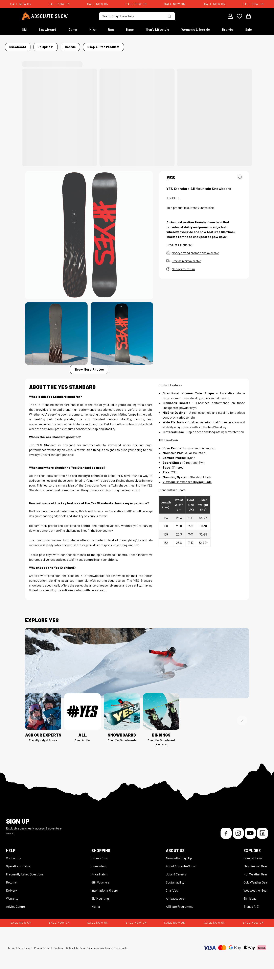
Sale (248, 29)
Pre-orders (98, 864)
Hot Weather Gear (255, 872)
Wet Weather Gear (256, 888)
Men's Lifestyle (157, 29)
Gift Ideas (250, 896)
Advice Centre (15, 904)
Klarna (95, 904)
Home (29, 45)
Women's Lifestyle (195, 29)
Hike (92, 29)
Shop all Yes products (172, 45)
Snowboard (47, 29)
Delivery (11, 888)
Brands (227, 29)
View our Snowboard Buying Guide (187, 479)
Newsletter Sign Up (179, 856)
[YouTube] (250, 830)
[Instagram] (238, 830)
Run (111, 29)
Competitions (253, 856)
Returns (11, 880)
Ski (24, 29)
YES (170, 175)
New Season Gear (255, 864)
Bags (130, 29)
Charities (172, 888)
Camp (72, 29)
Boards (86, 45)
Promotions (99, 856)
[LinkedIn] (262, 830)
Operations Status (18, 864)
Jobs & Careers (176, 872)
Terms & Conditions (19, 945)
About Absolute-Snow (181, 864)
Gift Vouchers (100, 880)
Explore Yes (42, 617)
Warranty (12, 896)
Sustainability (175, 880)
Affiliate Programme (179, 904)
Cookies (58, 945)
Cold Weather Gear (256, 880)
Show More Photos (89, 367)
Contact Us (13, 856)
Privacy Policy (41, 945)
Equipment (68, 45)
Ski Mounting (100, 896)
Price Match (99, 872)
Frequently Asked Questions (25, 872)
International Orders (104, 888)
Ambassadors (175, 896)
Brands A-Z (251, 904)
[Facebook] (226, 830)
